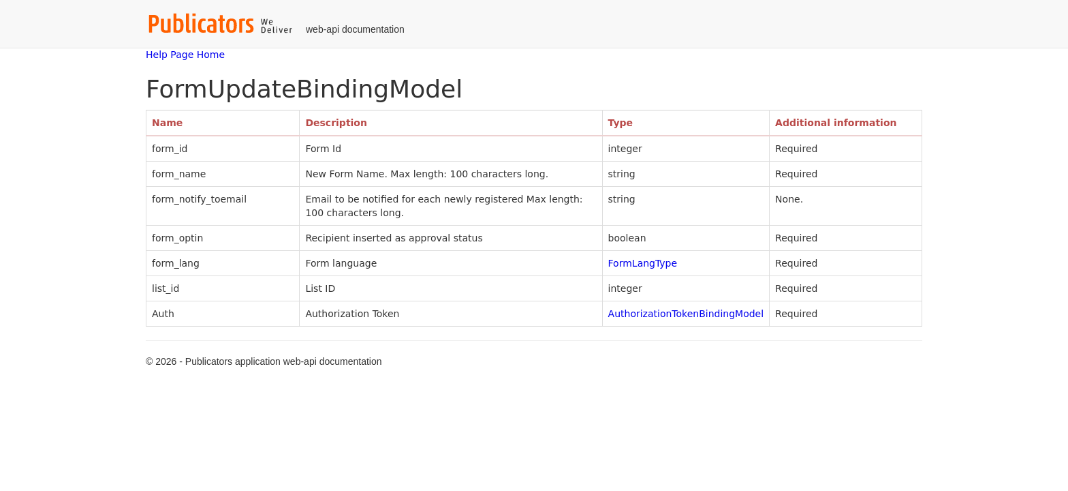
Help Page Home (185, 54)
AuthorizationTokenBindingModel (686, 313)
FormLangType (643, 263)
